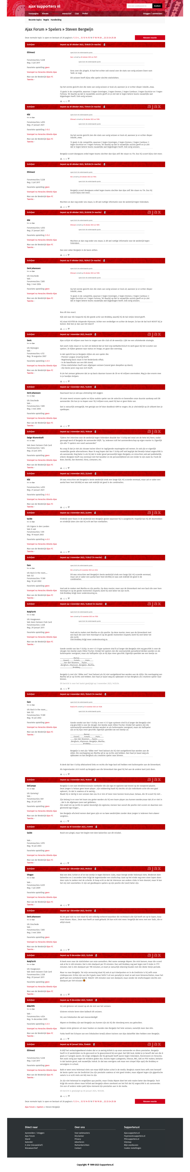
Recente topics (35, 20)
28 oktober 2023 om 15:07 (89, 57)
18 (96, 38)
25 (112, 38)
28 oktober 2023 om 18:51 (91, 225)
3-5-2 (47, 129)
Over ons (80, 1127)
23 (107, 38)
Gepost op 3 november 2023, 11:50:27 (76, 557)
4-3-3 (47, 361)
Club (77, 14)
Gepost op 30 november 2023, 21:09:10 (76, 827)
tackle (29, 519)
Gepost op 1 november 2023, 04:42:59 (76, 334)
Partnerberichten (82, 1145)
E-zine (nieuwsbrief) (34, 1145)
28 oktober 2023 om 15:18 (91, 119)
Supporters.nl (131, 1127)
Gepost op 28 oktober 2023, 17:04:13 (75, 107)
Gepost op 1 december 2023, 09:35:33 (76, 869)
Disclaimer (79, 1136)
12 (82, 38)
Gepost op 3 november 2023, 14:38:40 (76, 604)
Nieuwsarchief (31, 1148)
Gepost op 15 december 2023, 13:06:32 (76, 1000)
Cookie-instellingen (132, 1148)
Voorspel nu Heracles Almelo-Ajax (42, 72)
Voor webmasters (82, 1133)
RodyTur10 (31, 612)
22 (105, 38)
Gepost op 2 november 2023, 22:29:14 (76, 513)
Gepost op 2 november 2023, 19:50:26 (76, 432)
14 (86, 38)
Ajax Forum (34, 29)
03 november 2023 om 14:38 (93, 707)
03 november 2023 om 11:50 (89, 616)
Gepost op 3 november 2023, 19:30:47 (76, 780)
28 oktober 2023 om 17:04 (88, 177)
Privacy (78, 1139)
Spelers (54, 29)
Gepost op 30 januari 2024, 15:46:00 (75, 1044)
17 (93, 38)
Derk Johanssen (34, 268)
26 (115, 38)
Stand (27, 1139)
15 (89, 38)
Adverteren (79, 1142)
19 (98, 38)
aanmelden (157, 14)
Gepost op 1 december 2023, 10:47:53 (76, 911)
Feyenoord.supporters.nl (134, 1136)
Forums (55, 14)
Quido (29, 833)
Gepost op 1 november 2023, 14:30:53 (76, 387)
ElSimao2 (31, 52)
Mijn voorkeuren (131, 1145)
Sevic (71, 57)
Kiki (28, 114)
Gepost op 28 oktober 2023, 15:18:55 (75, 44)
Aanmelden (30, 1133)
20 (101, 38)
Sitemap (127, 1142)
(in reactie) (96, 44)
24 (110, 38)
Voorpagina (33, 14)
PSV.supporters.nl (131, 1139)
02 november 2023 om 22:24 (89, 570)
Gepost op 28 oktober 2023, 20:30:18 (75, 212)
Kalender (29, 1142)
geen (47, 67)
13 (84, 38)
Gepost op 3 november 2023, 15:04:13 (76, 694)
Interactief (66, 14)
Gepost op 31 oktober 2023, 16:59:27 (75, 260)
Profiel (85, 14)
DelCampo (31, 786)
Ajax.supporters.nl (132, 1133)
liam (29, 565)
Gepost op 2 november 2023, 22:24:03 (76, 473)
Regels (46, 20)
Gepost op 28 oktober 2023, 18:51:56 (75, 164)
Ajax (33, 117)
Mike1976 (30, 1006)
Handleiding (56, 20)
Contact (78, 1148)
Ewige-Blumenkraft (35, 438)
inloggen (146, 14)
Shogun (30, 875)
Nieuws (45, 14)
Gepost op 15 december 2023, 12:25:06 (76, 955)
